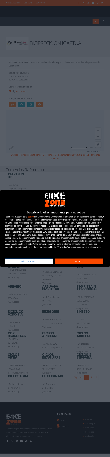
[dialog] (55, 228)
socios (31, 217)
